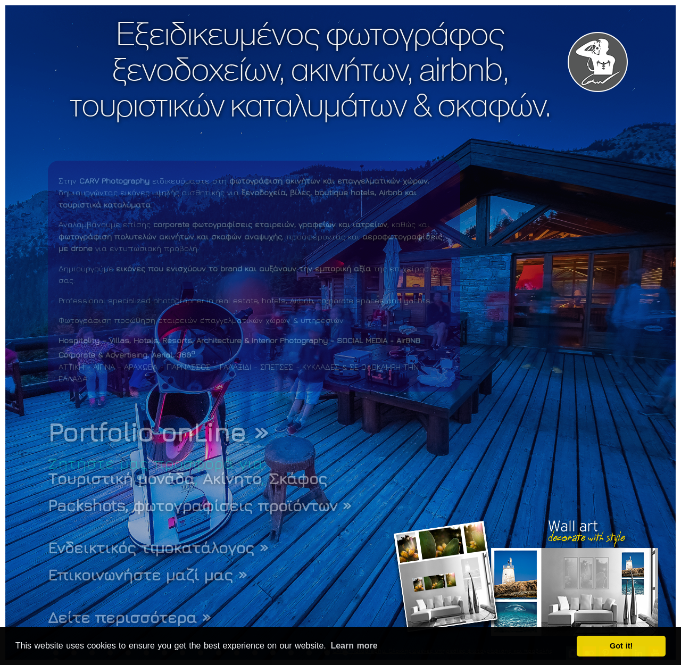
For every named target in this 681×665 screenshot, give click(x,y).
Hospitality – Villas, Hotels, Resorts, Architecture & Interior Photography (193, 340)
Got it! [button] (621, 646)
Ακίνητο (232, 478)
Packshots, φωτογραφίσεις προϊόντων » (200, 505)
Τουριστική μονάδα (121, 478)
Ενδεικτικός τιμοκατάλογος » (158, 547)
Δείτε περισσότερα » (129, 617)
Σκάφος (298, 478)
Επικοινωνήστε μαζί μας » (147, 574)
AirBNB (408, 340)
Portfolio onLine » (158, 431)
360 (186, 354)
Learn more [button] (353, 645)
